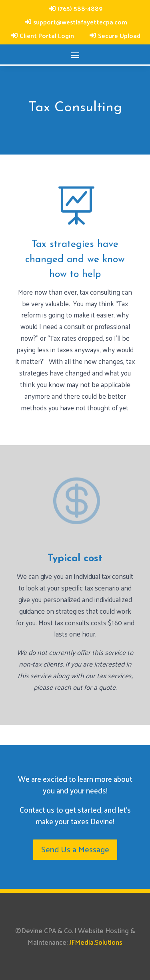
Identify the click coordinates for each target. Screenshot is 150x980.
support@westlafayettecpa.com (80, 21)
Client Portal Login (47, 35)
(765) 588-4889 (80, 8)
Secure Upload (119, 35)
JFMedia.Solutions (95, 942)
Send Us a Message (75, 849)
